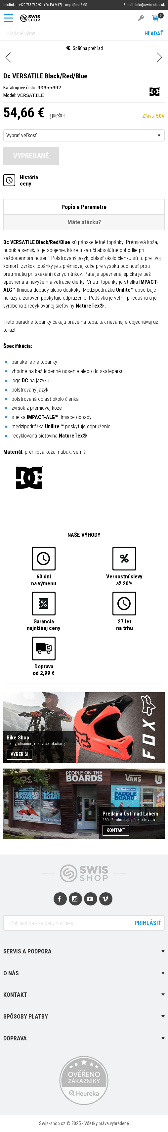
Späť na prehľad (84, 48)
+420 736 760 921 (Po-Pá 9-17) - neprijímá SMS (53, 5)
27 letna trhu (124, 624)
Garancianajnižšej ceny (44, 624)
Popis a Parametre (84, 206)
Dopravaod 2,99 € (44, 669)
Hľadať (154, 33)
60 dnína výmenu (43, 579)
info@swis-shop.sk (150, 5)
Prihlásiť (148, 922)
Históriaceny (29, 180)
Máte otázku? (84, 221)
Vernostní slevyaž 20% (124, 579)
